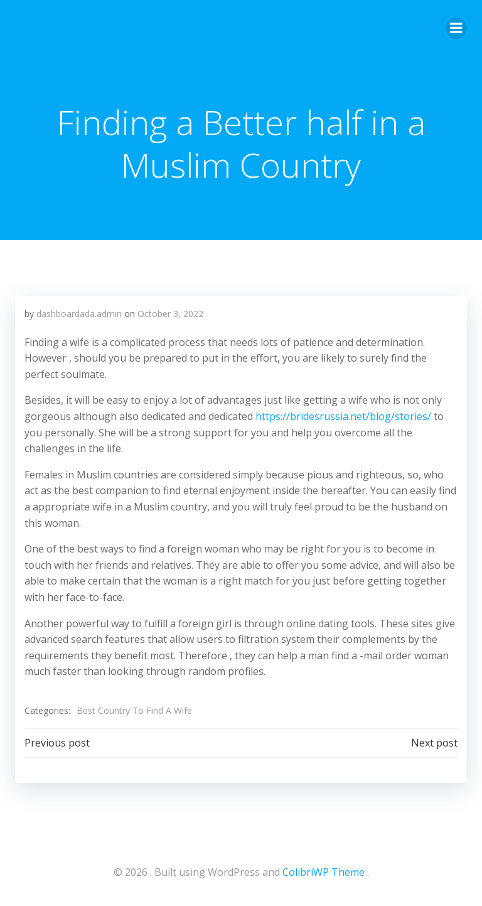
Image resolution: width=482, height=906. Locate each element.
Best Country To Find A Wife (134, 710)
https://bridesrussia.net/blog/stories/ (343, 416)
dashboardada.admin (79, 314)
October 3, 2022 (170, 314)
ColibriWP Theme (323, 872)
